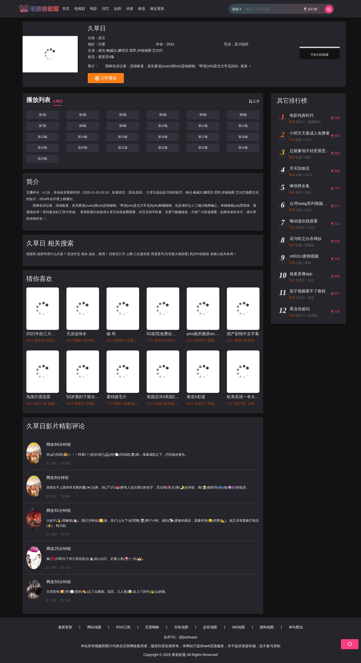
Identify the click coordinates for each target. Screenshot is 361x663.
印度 (101, 44)
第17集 (203, 137)
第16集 (162, 137)
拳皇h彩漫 (196, 397)
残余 (84, 254)
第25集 (42, 158)
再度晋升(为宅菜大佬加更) (170, 254)
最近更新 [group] (157, 9)
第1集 (43, 114)
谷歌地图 (181, 627)
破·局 (111, 334)
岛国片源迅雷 (38, 397)
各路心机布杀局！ (223, 254)
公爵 (129, 254)
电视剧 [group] (79, 9)
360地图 (238, 627)
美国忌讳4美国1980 (163, 397)
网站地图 (94, 627)
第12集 (243, 126)
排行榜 (310, 9)
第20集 (82, 147)
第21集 (122, 147)
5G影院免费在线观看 (163, 334)
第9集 (123, 126)
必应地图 (210, 627)
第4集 (163, 114)
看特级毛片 (117, 397)
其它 (101, 38)
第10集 (162, 126)
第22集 (162, 147)
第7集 (43, 126)
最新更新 (65, 627)
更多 (246, 66)
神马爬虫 (296, 627)
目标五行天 (117, 254)
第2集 (83, 114)
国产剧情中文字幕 (243, 334)
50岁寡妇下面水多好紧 (82, 397)
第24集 (243, 147)
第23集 (203, 147)
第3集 (123, 114)
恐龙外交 (73, 254)
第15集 (122, 137)
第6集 (243, 114)
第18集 (243, 137)
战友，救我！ (98, 254)
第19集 (42, 147)
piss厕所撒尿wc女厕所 (203, 334)
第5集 (203, 114)
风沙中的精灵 (199, 254)
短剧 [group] (117, 9)
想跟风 (31, 254)
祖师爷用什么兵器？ (51, 254)
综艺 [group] (105, 9)
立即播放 (106, 78)
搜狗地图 (267, 627)
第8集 (83, 126)
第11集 (203, 126)
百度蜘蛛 (152, 627)
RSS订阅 (123, 627)
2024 (170, 44)
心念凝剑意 (142, 254)
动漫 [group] (129, 9)
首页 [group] (65, 9)
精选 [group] (141, 9)
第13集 (42, 137)
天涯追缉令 (76, 334)
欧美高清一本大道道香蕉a (243, 397)
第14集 (82, 137)
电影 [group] (93, 9)
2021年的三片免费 (42, 334)
